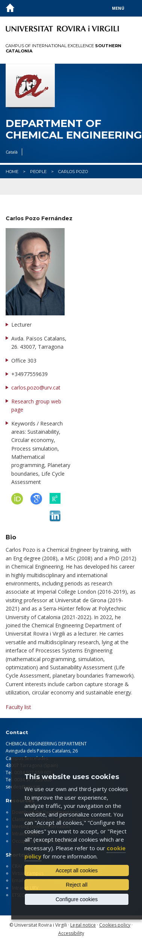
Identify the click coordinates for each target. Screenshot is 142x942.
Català (12, 152)
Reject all (77, 885)
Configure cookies (77, 899)
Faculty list (18, 707)
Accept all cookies (77, 870)
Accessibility (71, 933)
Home (12, 171)
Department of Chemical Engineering (71, 129)
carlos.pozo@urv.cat (35, 387)
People (38, 171)
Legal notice (83, 925)
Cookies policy (114, 925)
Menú (118, 8)
